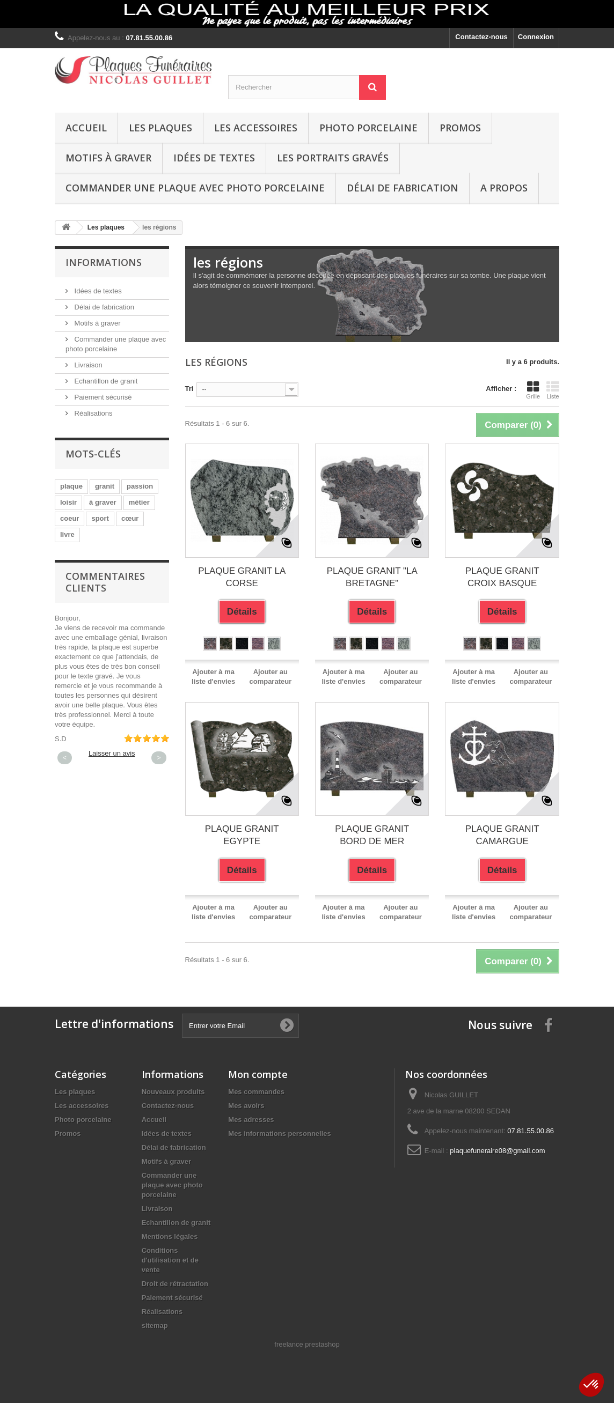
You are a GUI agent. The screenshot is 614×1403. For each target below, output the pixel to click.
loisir (68, 502)
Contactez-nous (481, 37)
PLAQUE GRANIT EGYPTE (242, 835)
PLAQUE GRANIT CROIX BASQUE (502, 577)
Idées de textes (214, 157)
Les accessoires (255, 127)
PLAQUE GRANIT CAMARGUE (502, 835)
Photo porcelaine (368, 127)
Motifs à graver (108, 157)
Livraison (87, 365)
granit (104, 486)
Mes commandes (256, 1092)
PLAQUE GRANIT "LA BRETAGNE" (372, 577)
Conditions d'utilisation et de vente (170, 1260)
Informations (103, 262)
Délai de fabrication (402, 187)
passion (140, 486)
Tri (189, 389)
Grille (533, 390)
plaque (71, 486)
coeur (69, 518)
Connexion (536, 37)
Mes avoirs (246, 1106)
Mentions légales (170, 1236)
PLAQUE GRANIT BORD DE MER (372, 835)
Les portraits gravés (333, 157)
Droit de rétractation (175, 1284)
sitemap (155, 1325)
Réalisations (92, 413)
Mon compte (258, 1074)
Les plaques (160, 127)
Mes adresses (251, 1120)
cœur (130, 518)
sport (100, 518)
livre (67, 534)
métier (139, 502)
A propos (504, 187)
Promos (460, 127)
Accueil (86, 127)
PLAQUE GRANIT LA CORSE (242, 577)
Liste (552, 390)
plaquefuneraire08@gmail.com (497, 1151)
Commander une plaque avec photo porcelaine (195, 187)
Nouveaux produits (173, 1092)
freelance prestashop (306, 1344)
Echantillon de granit (104, 381)
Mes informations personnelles (279, 1133)
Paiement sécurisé (102, 397)
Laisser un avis (112, 753)
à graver (102, 502)
